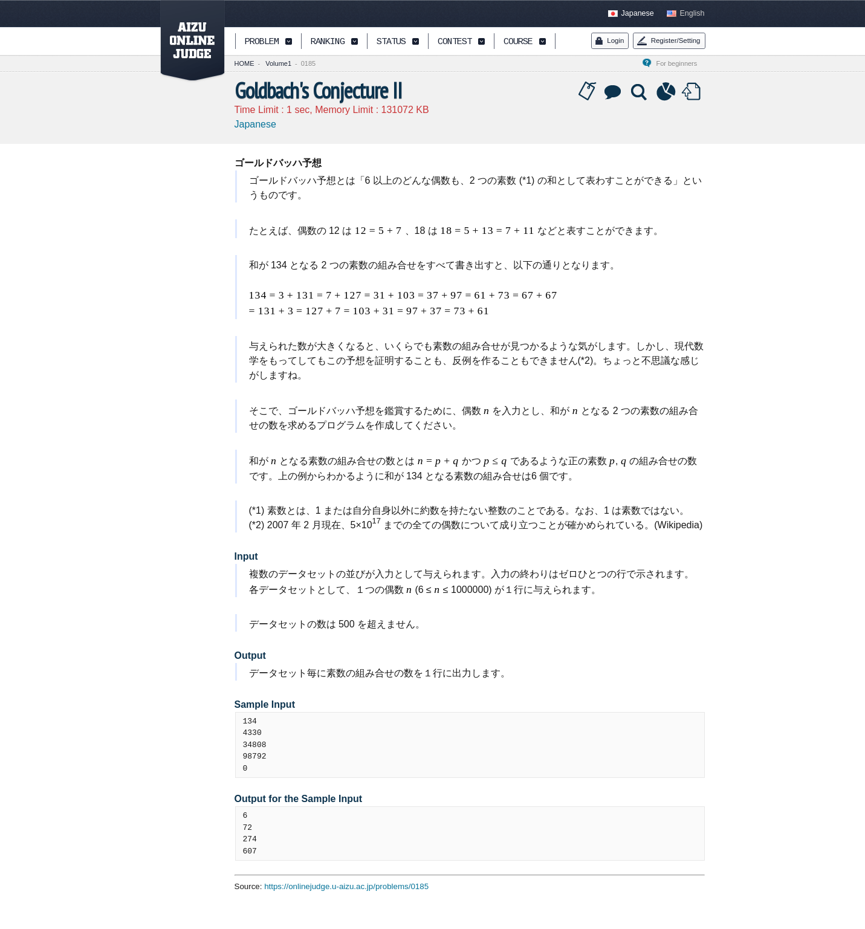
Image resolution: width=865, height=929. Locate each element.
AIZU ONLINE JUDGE (186, 41)
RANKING (328, 42)
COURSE (518, 42)
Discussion (613, 92)
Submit (693, 92)
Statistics (666, 92)
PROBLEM (262, 42)
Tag (587, 92)
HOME (244, 63)
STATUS (391, 42)
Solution (640, 92)
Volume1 (278, 63)
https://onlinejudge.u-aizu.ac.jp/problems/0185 (346, 886)
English (692, 13)
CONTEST (454, 42)
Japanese (637, 13)
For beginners (680, 63)
